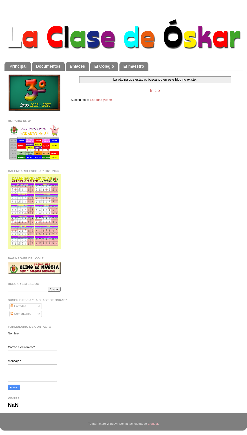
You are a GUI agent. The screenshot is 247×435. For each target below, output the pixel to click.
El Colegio (104, 66)
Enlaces (77, 66)
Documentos (48, 66)
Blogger (153, 423)
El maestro (134, 66)
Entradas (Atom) (101, 99)
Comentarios (21, 313)
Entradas (18, 306)
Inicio (155, 90)
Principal (18, 66)
